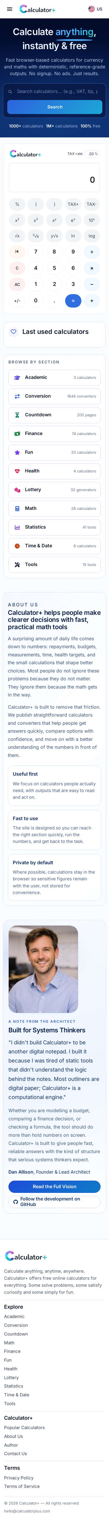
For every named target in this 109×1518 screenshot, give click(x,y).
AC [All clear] (17, 284)
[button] (95, 9)
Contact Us (15, 1453)
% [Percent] (17, 204)
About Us (13, 1436)
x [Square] (17, 220)
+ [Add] (92, 300)
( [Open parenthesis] (36, 204)
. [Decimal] (54, 300)
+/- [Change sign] (17, 300)
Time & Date (16, 1394)
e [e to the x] (73, 220)
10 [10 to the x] (92, 220)
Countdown (16, 1333)
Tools (9, 1403)
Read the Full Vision (54, 1186)
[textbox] (54, 177)
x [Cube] (36, 220)
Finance (12, 1351)
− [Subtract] (92, 284)
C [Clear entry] (17, 268)
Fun (8, 1359)
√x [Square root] (17, 235)
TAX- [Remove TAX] (92, 204)
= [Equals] (73, 300)
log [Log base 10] (92, 235)
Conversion (16, 1325)
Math (9, 1342)
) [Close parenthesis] (54, 204)
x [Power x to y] (54, 220)
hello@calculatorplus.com (27, 1511)
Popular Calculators (24, 1427)
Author (11, 1445)
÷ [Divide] (92, 252)
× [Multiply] (92, 268)
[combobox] (59, 91)
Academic (14, 1316)
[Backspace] (17, 252)
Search (54, 106)
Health (10, 1368)
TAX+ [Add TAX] (73, 204)
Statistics (13, 1386)
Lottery (11, 1377)
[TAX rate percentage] (90, 154)
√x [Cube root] (36, 236)
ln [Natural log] (73, 235)
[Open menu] (9, 9)
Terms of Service (22, 1486)
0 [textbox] (92, 180)
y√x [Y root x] (54, 235)
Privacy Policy (18, 1477)
